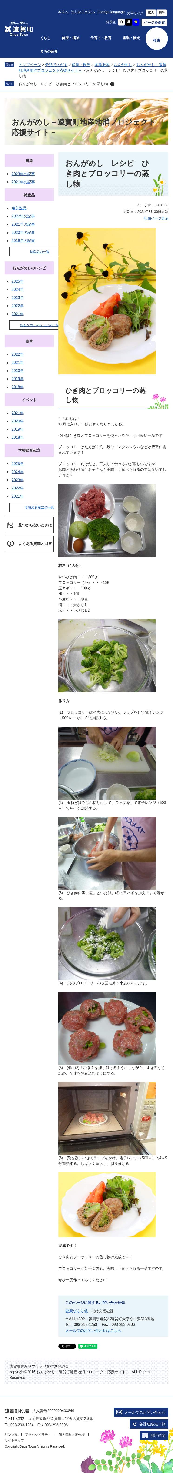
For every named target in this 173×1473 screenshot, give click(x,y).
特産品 (29, 195)
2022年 (18, 306)
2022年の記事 (23, 216)
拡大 (151, 12)
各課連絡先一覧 (152, 1424)
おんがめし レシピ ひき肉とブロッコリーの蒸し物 (63, 84)
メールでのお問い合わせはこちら (93, 1331)
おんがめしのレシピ (29, 268)
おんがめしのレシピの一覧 (39, 325)
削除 (112, 84)
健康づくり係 (76, 1311)
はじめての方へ (83, 12)
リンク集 (11, 1434)
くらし (45, 38)
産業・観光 (131, 38)
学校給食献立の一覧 (39, 507)
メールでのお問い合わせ (144, 1412)
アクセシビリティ (38, 1434)
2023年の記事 (23, 174)
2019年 (18, 379)
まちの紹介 (49, 51)
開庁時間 (157, 1436)
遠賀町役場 (17, 1411)
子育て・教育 (100, 38)
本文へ (63, 12)
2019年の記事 (23, 241)
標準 (162, 12)
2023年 (18, 298)
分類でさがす (56, 65)
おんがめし (123, 65)
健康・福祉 (70, 38)
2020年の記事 (23, 232)
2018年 (18, 387)
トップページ (30, 65)
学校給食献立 (29, 450)
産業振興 (102, 65)
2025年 (18, 281)
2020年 (18, 371)
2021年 (18, 314)
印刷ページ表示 (156, 218)
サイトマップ (14, 1440)
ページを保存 (154, 22)
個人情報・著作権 (72, 1434)
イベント (29, 400)
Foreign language (111, 12)
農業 (29, 161)
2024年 (18, 289)
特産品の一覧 (39, 252)
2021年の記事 (23, 182)
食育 (29, 341)
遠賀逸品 (19, 208)
